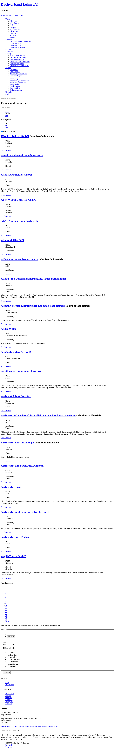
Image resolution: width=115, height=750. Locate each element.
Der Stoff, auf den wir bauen (20, 41)
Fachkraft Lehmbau (17, 60)
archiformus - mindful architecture (21, 371)
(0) (9, 726)
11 (6, 608)
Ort (6, 116)
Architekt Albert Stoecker (16, 396)
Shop (7, 683)
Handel (11, 657)
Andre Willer (8, 328)
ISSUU (8, 696)
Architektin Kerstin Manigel (17, 442)
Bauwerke (9, 51)
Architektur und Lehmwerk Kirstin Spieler (26, 511)
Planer (11, 653)
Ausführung (13, 664)
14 (6, 614)
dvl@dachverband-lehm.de (27, 726)
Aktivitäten (14, 31)
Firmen (8, 49)
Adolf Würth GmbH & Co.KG (18, 199)
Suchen (11, 636)
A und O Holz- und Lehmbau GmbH (22, 155)
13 (6, 612)
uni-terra (8, 698)
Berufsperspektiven (17, 64)
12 (6, 610)
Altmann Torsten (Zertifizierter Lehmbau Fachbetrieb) (33, 305)
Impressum (9, 747)
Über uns (13, 21)
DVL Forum (9, 694)
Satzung (13, 33)
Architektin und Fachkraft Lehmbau (22, 465)
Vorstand (13, 35)
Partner (12, 37)
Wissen (8, 68)
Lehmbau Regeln (16, 76)
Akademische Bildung (18, 58)
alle (6, 127)
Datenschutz (9, 745)
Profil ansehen (6, 151)
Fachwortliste (15, 88)
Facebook (8, 700)
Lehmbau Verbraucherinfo (19, 80)
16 (6, 618)
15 (6, 616)
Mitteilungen (14, 23)
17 (6, 620)
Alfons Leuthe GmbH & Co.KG (19, 259)
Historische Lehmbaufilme (19, 66)
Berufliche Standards (17, 56)
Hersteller (12, 655)
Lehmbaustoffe (15, 45)
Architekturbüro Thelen (15, 537)
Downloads (9, 685)
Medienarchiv (15, 86)
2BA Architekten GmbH (15, 136)
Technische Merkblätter (18, 74)
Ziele (12, 25)
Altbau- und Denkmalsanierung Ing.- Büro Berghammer (33, 278)
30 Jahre (13, 27)
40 (6, 125)
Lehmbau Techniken (17, 47)
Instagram (9, 702)
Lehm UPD (14, 78)
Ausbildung (13, 662)
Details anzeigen (8, 131)
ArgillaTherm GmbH (13, 556)
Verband (8, 19)
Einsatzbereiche (15, 43)
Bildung (8, 53)
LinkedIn (8, 704)
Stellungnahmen (16, 90)
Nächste (8, 622)
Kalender (8, 92)
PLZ (7, 112)
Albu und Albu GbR (12, 240)
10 (6, 606)
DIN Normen (15, 72)
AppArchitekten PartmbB (16, 351)
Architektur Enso (11, 486)
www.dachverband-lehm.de (48, 726)
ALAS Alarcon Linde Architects (19, 221)
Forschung (14, 70)
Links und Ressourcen (18, 82)
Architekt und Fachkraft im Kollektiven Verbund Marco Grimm (38, 415)
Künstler (12, 666)
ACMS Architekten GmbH (16, 174)
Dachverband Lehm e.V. (19, 4)
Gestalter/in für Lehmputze (19, 62)
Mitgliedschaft (15, 29)
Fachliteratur (14, 84)
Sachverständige (14, 659)
